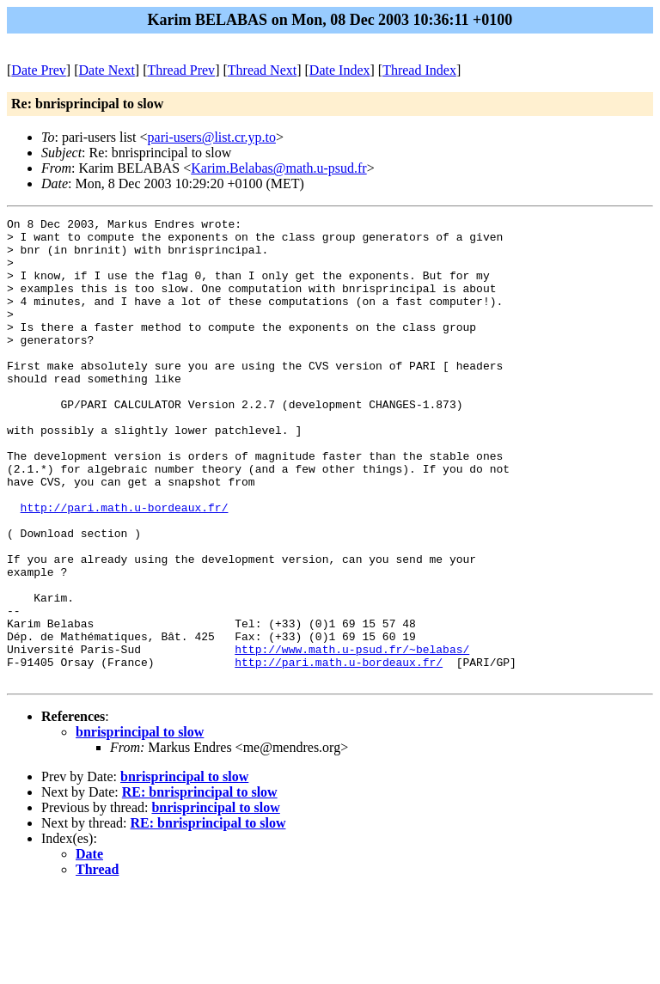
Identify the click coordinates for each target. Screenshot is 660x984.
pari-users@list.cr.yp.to (212, 137)
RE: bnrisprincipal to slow (200, 884)
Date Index (339, 70)
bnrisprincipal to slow (140, 824)
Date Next (107, 70)
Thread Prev (181, 70)
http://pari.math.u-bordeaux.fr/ (125, 566)
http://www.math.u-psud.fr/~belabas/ (352, 736)
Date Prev (38, 70)
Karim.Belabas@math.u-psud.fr (278, 168)
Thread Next (262, 70)
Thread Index (419, 70)
